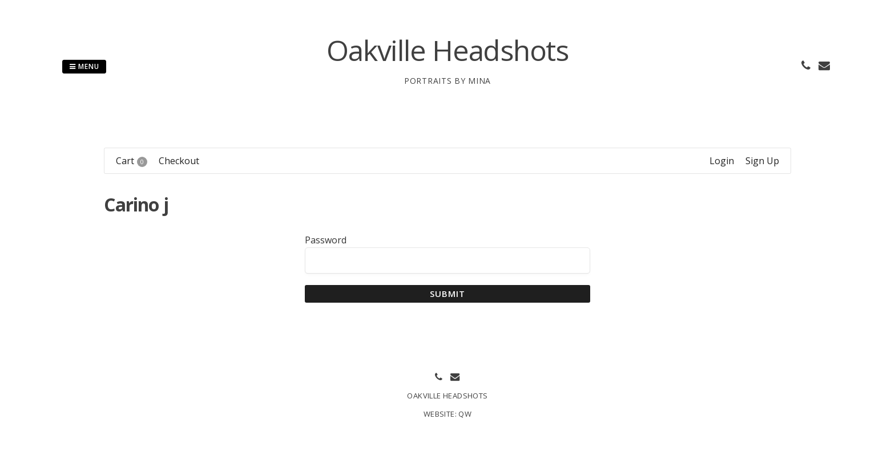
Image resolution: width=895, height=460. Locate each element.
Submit (448, 293)
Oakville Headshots (447, 50)
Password (325, 240)
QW (464, 414)
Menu (84, 66)
